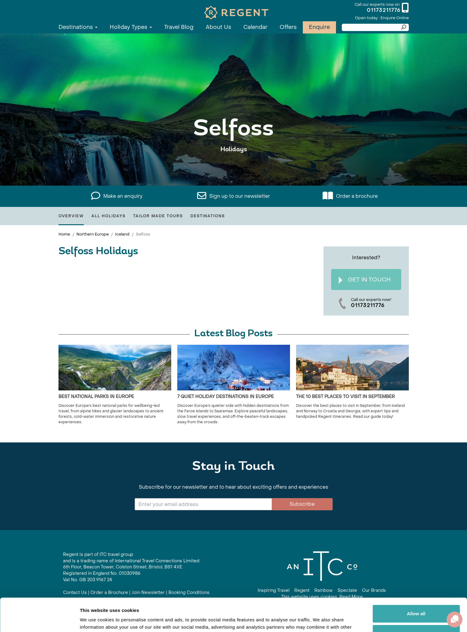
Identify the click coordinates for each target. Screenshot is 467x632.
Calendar (255, 27)
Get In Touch (365, 280)
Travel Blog (178, 27)
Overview (71, 216)
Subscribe (302, 504)
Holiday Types (131, 27)
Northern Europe (92, 234)
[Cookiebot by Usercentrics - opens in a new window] (39, 620)
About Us (218, 27)
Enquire (319, 27)
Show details (94, 620)
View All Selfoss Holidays (233, 168)
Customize (416, 602)
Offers (288, 27)
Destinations (77, 27)
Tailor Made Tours (158, 216)
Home (64, 234)
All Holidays (108, 216)
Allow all (416, 582)
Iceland (122, 234)
